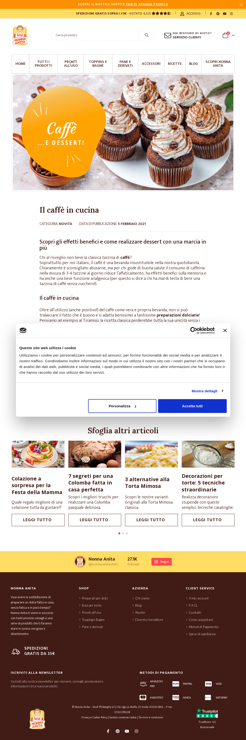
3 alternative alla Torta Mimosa (165, 482)
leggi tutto (56, 520)
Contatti (195, 612)
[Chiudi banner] (225, 330)
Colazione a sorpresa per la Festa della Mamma (55, 485)
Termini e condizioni (151, 717)
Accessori (151, 64)
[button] (119, 533)
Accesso (190, 13)
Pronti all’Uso (71, 64)
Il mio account (199, 598)
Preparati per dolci (95, 598)
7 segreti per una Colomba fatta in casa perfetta (108, 482)
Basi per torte (92, 605)
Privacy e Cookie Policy (94, 717)
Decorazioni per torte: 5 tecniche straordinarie (221, 482)
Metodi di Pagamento (204, 627)
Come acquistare (201, 620)
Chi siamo (142, 598)
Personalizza (122, 406)
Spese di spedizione (202, 634)
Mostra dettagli (204, 391)
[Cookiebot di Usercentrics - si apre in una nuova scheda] (194, 330)
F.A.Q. (193, 605)
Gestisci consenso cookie (123, 717)
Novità (65, 224)
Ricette (175, 64)
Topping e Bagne (98, 64)
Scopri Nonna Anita (218, 64)
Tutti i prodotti (43, 64)
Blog (193, 64)
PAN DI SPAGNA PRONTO (147, 4)
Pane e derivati (125, 64)
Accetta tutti (192, 406)
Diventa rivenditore (149, 620)
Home (20, 64)
